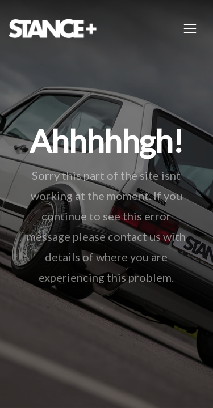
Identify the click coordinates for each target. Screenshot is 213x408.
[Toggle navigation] (190, 29)
